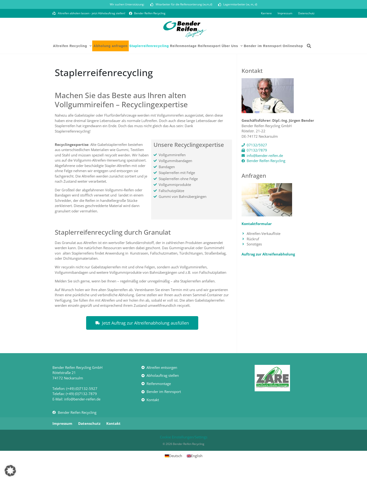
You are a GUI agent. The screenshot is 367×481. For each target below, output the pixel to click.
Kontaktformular (257, 236)
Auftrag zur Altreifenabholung (268, 267)
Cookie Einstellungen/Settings (183, 450)
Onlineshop (293, 59)
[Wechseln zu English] (194, 469)
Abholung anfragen (111, 59)
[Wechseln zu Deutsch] (173, 469)
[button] (309, 59)
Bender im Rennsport (263, 59)
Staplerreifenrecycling (149, 59)
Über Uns (232, 59)
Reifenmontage (183, 59)
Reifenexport (209, 59)
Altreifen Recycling (72, 59)
